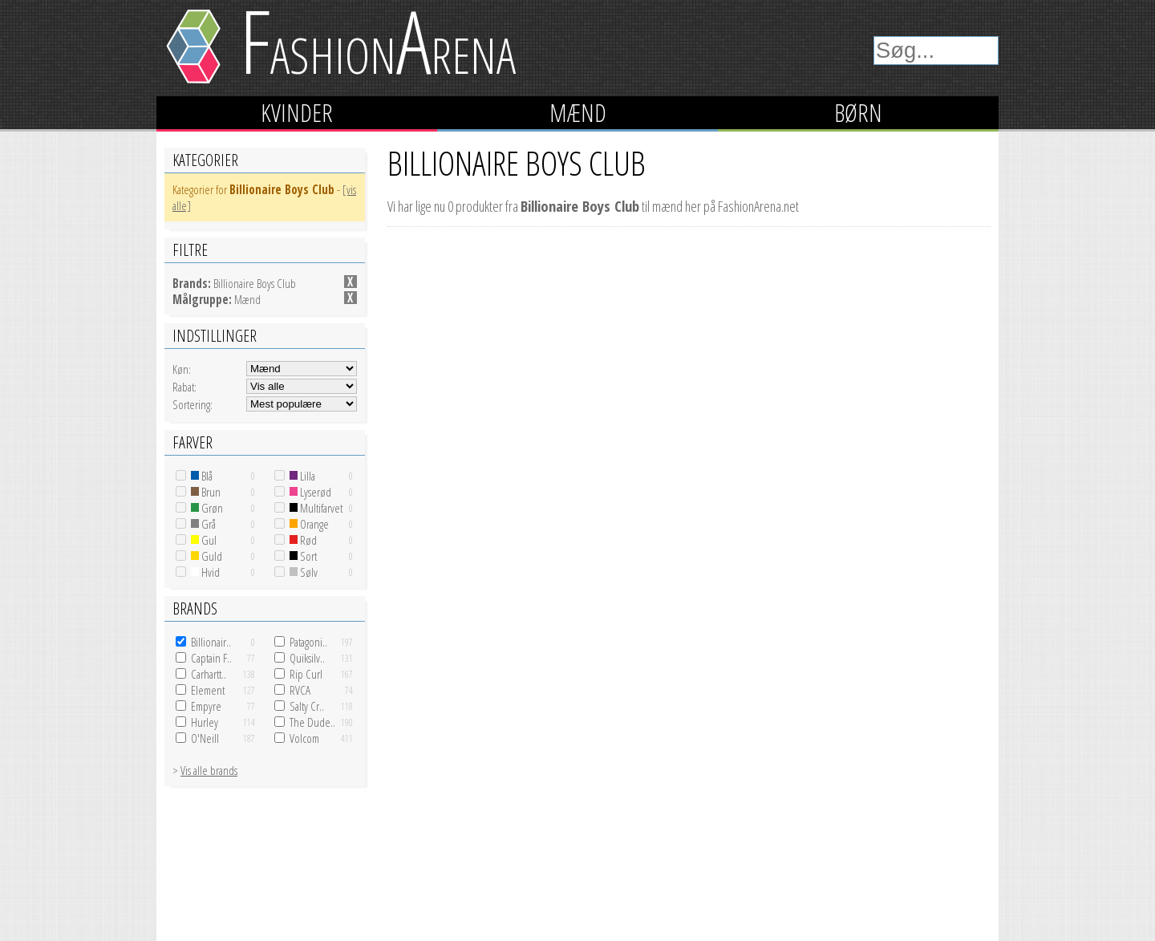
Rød (303, 540)
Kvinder (297, 112)
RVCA (300, 690)
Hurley (204, 722)
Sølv (304, 572)
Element (208, 690)
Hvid (205, 572)
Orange (309, 524)
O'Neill (205, 738)
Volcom (304, 738)
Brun (206, 492)
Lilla (302, 476)
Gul (204, 540)
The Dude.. (312, 722)
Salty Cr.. (307, 706)
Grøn (207, 508)
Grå (203, 524)
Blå (202, 476)
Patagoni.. (308, 642)
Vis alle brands (208, 770)
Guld (206, 556)
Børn (858, 112)
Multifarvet (316, 508)
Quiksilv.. (307, 658)
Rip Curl (306, 674)
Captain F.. (211, 658)
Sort (303, 556)
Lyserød (310, 492)
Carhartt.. (208, 674)
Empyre (206, 706)
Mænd (577, 112)
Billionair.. (211, 642)
